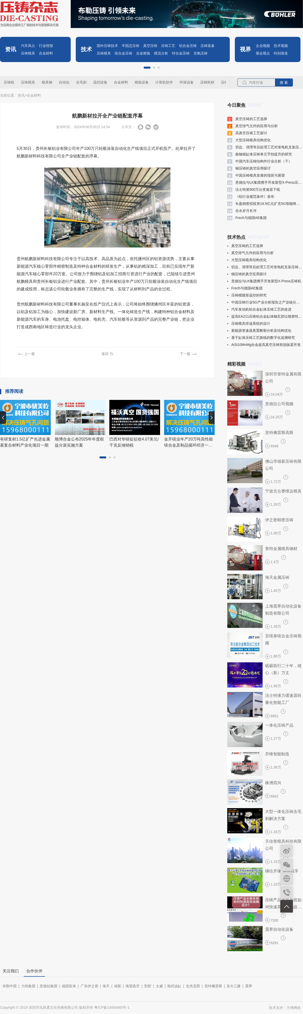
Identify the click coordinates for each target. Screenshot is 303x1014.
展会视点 (263, 53)
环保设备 (187, 82)
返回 (105, 354)
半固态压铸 (130, 46)
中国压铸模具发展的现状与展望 (256, 175)
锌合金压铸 (181, 53)
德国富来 (69, 986)
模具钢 (47, 82)
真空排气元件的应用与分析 (252, 126)
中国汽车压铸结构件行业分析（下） (259, 161)
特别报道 (281, 53)
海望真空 (132, 986)
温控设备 (100, 82)
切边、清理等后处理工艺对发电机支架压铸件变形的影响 (265, 147)
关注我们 (11, 971)
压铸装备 (207, 46)
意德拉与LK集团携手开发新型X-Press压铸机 (265, 182)
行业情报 (46, 46)
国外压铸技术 (107, 46)
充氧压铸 (200, 53)
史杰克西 (193, 986)
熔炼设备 (142, 82)
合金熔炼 (143, 53)
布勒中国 (10, 986)
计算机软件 (164, 82)
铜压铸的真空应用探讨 (249, 168)
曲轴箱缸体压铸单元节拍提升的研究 (259, 154)
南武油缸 (174, 986)
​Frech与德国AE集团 (247, 218)
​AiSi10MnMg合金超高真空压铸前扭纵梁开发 (264, 345)
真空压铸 (150, 46)
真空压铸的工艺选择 (247, 119)
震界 (248, 986)
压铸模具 (28, 53)
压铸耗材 (207, 82)
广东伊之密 (89, 986)
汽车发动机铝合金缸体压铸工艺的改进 (259, 309)
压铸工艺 (168, 46)
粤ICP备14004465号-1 (112, 1007)
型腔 (147, 986)
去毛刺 (81, 82)
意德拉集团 (48, 986)
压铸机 (9, 82)
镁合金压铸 (123, 53)
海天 (106, 986)
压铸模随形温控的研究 (247, 295)
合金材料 (46, 53)
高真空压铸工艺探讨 (247, 133)
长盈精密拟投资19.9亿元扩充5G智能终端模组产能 (265, 204)
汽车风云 (28, 46)
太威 (159, 986)
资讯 (21, 95)
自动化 (64, 82)
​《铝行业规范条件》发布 (250, 197)
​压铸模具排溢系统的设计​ (248, 323)
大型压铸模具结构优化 (249, 140)
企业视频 (263, 46)
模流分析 (161, 53)
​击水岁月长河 (242, 211)
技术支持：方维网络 (285, 1008)
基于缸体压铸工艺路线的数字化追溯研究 (261, 338)
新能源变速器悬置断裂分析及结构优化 (259, 330)
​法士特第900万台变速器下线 (253, 189)
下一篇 (185, 354)
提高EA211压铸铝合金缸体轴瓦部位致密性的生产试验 (265, 316)
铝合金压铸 (188, 46)
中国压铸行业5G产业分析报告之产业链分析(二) (265, 302)
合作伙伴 (34, 971)
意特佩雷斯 (213, 986)
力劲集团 (28, 986)
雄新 (117, 986)
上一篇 (29, 354)
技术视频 (281, 46)
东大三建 (233, 986)
